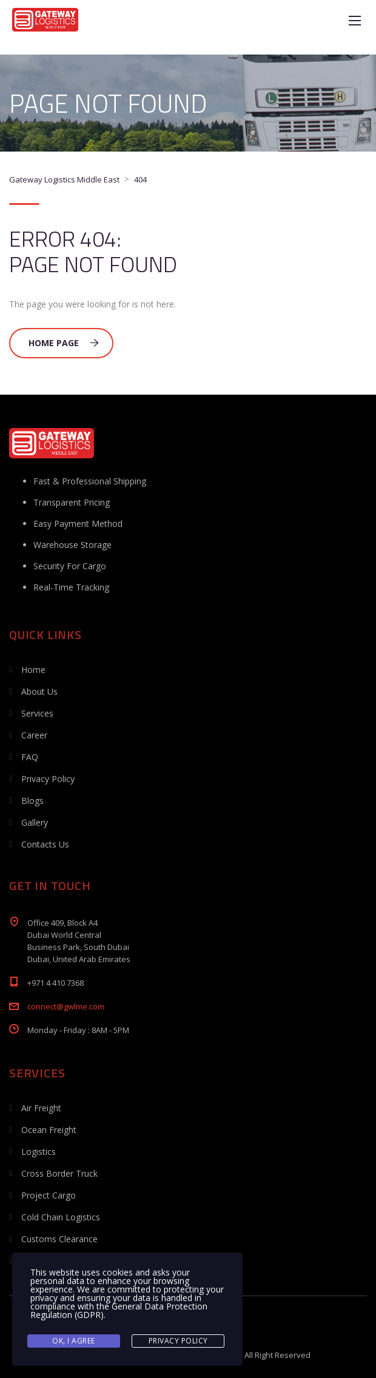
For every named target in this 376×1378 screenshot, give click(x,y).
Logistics (38, 1151)
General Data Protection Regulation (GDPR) (118, 1310)
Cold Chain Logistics (60, 1217)
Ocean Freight (48, 1130)
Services (37, 713)
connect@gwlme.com (65, 1006)
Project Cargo (48, 1195)
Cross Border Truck (59, 1173)
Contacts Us (45, 844)
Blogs (32, 800)
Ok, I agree (73, 1341)
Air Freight (41, 1108)
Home (33, 669)
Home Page (64, 343)
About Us (39, 691)
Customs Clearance (59, 1239)
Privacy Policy (48, 778)
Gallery (34, 822)
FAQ (29, 757)
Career (34, 735)
